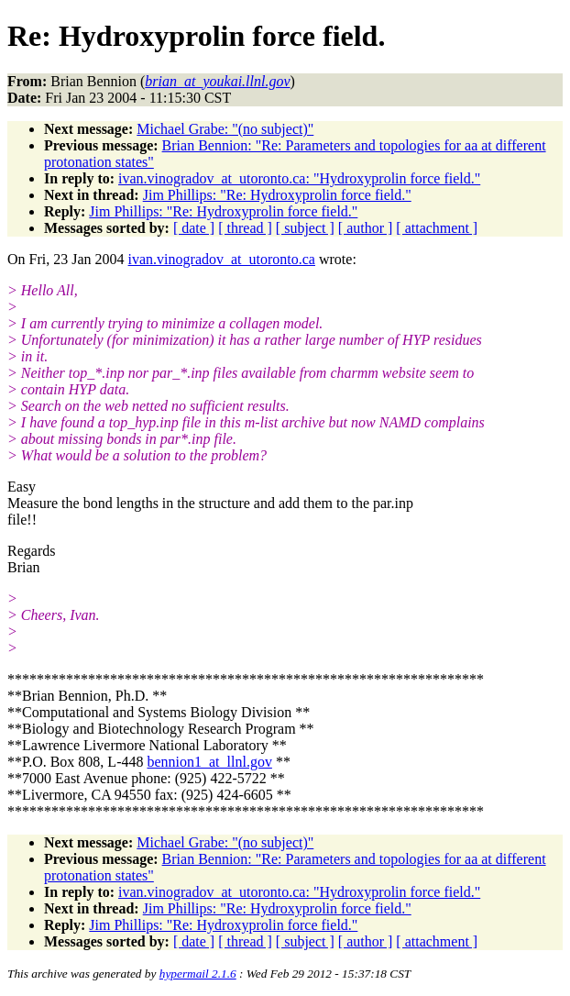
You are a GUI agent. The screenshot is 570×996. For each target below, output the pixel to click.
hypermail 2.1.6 (197, 973)
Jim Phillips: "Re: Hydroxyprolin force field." (277, 195)
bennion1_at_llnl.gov (209, 761)
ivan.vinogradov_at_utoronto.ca (221, 259)
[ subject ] (305, 228)
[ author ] (365, 228)
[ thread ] (245, 228)
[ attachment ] (436, 228)
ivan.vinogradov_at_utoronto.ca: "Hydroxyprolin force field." (299, 178)
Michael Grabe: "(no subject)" (225, 129)
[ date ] (193, 228)
